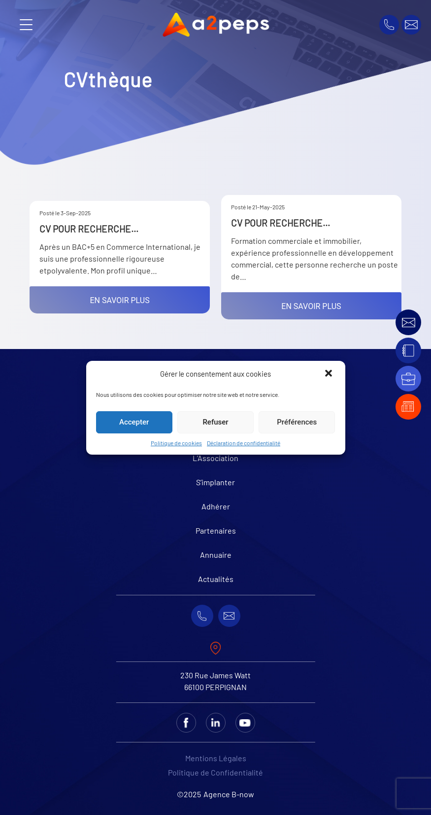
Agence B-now (228, 794)
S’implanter (215, 482)
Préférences (297, 422)
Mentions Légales (215, 758)
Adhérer (215, 506)
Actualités (215, 578)
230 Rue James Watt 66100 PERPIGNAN (215, 681)
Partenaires (216, 530)
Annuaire (216, 554)
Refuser (215, 422)
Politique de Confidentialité (215, 772)
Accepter (134, 422)
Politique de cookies (176, 442)
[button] (329, 374)
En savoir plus (120, 300)
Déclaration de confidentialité (243, 442)
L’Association (215, 458)
